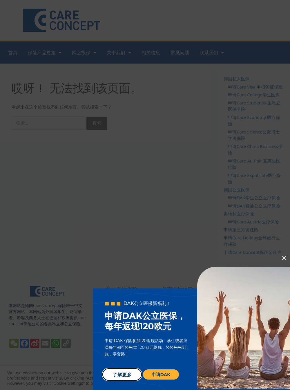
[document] (145, 195)
